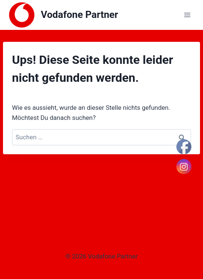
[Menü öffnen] (187, 15)
